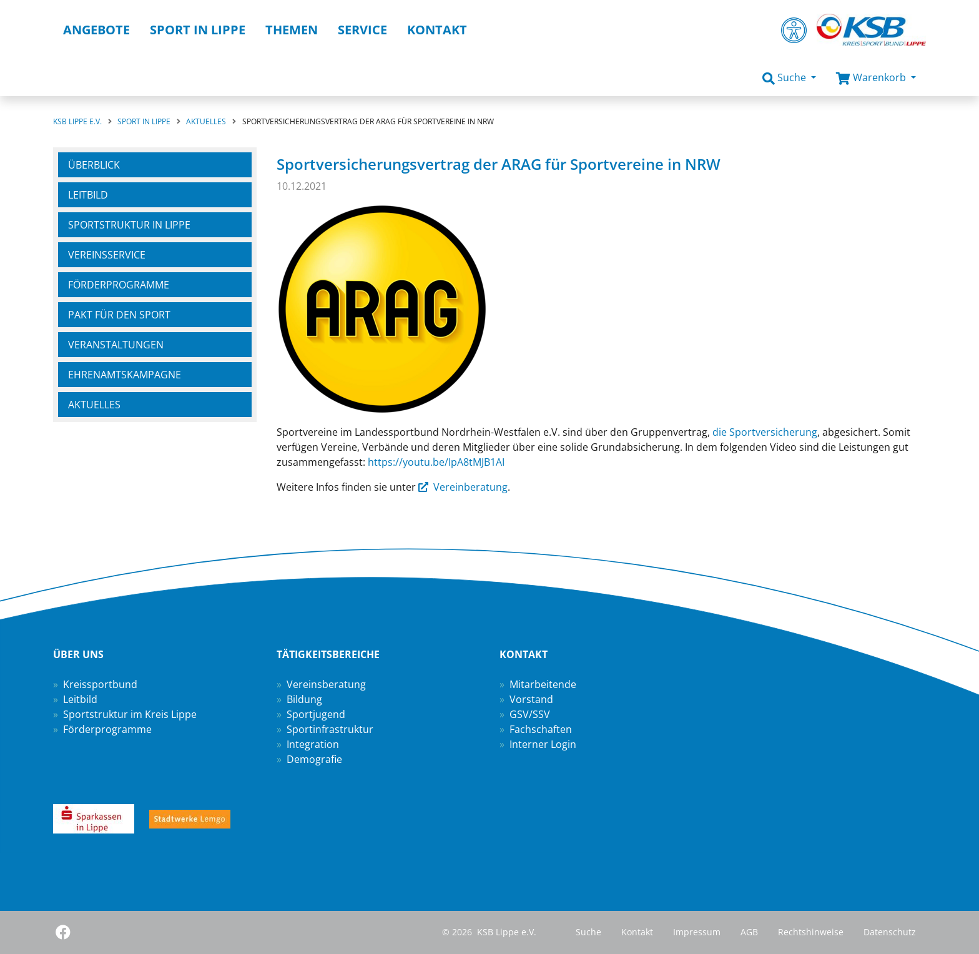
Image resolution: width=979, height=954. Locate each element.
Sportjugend (316, 714)
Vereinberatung (470, 487)
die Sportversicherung (764, 432)
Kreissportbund (100, 684)
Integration (313, 744)
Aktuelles (94, 404)
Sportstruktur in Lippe (129, 225)
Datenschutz (889, 932)
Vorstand (531, 699)
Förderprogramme (118, 285)
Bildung (304, 699)
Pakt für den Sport (119, 315)
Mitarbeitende (542, 684)
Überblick (94, 165)
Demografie (314, 759)
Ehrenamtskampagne (124, 374)
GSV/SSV (529, 714)
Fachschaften (540, 729)
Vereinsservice (106, 255)
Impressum (697, 932)
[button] (789, 78)
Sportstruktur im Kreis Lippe (130, 714)
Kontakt (637, 932)
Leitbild (88, 195)
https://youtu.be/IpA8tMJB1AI (436, 462)
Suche (588, 932)
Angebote (96, 29)
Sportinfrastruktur (330, 729)
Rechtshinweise (811, 932)
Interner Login (542, 744)
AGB (749, 932)
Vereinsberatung (326, 684)
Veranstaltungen (116, 345)
